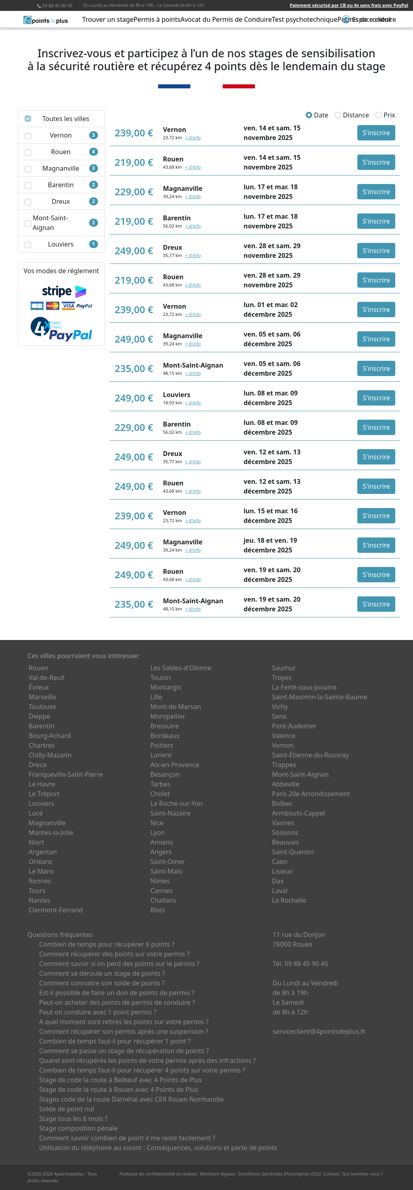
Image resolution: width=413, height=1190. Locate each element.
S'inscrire (376, 132)
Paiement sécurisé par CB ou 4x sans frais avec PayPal (349, 5)
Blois (157, 910)
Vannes (283, 822)
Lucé (36, 813)
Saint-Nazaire (170, 813)
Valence (283, 735)
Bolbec (282, 803)
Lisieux (282, 871)
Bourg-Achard (50, 735)
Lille (156, 696)
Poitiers (161, 745)
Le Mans (41, 871)
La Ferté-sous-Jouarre (304, 687)
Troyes (282, 677)
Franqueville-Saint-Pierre (66, 774)
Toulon (160, 677)
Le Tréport (44, 793)
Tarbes (160, 784)
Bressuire (164, 726)
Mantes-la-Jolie (51, 832)
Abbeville (285, 784)
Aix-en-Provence (174, 764)
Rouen (38, 667)
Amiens (161, 842)
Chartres (41, 745)
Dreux (38, 764)
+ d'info (192, 137)
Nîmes (160, 880)
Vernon (283, 745)
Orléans (40, 861)
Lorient (161, 755)
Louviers (41, 803)
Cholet (160, 793)
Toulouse (42, 706)
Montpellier (168, 716)
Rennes (40, 880)
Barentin (41, 726)
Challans (163, 900)
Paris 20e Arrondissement (311, 793)
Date (317, 115)
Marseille (42, 696)
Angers (161, 851)
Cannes (161, 890)
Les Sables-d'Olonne (180, 667)
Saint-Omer (167, 861)
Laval (280, 890)
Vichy (280, 706)
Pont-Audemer (294, 726)
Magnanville (47, 822)
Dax (278, 880)
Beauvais (285, 842)
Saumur (284, 667)
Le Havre (42, 784)
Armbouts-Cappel (298, 813)
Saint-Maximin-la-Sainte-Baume (319, 696)
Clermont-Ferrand (56, 910)
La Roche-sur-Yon (176, 803)
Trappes (284, 764)
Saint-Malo (166, 871)
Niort (36, 842)
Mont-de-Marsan (175, 706)
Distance (352, 115)
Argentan (43, 851)
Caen (279, 861)
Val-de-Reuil (47, 677)
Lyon (157, 832)
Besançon (165, 774)
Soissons (285, 832)
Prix (385, 115)
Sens (279, 716)
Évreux (39, 687)
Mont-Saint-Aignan (300, 774)
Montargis (165, 687)
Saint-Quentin (293, 851)
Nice (157, 822)
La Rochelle (289, 900)
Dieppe (39, 716)
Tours (37, 890)
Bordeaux (165, 735)
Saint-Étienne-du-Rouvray (310, 755)
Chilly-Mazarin (50, 755)
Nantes (39, 900)
